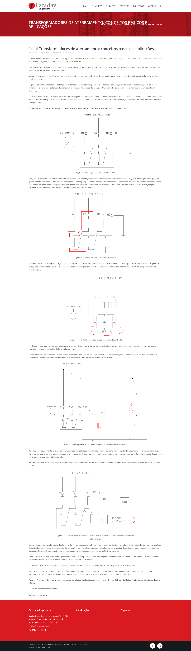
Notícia (109, 24)
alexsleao (59, 52)
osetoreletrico (40, 595)
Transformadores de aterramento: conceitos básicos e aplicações (64, 580)
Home (103, 24)
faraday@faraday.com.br (39, 626)
